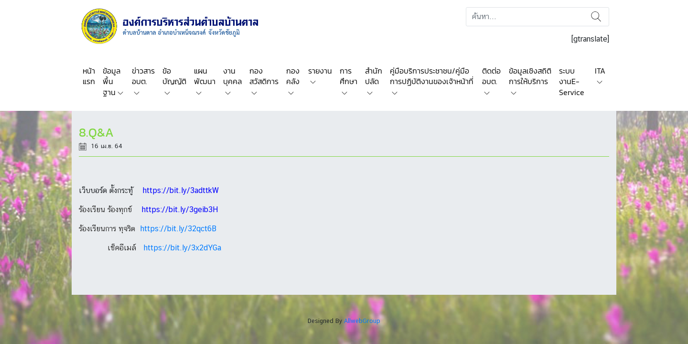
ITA (600, 70)
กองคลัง (293, 76)
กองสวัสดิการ (264, 76)
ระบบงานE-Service (571, 81)
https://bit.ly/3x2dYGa (182, 247)
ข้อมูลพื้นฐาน (111, 81)
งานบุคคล (232, 76)
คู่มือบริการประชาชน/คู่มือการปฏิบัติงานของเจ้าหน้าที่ (431, 76)
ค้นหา (596, 17)
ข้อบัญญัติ (174, 76)
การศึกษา (348, 76)
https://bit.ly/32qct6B (178, 228)
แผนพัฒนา (204, 76)
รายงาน (320, 70)
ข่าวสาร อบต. (143, 76)
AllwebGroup (362, 320)
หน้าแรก (89, 76)
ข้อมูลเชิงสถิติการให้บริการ (530, 76)
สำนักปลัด (373, 76)
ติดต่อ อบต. (491, 76)
